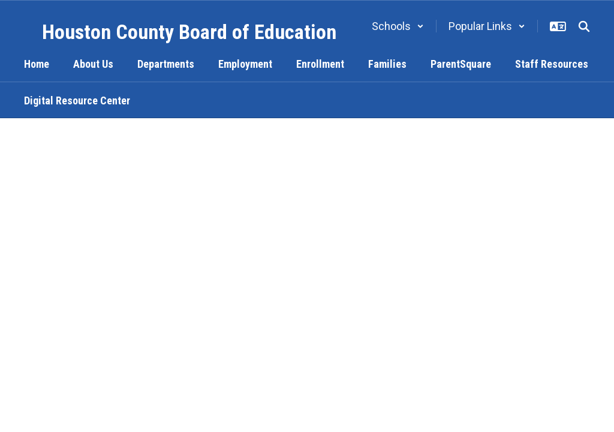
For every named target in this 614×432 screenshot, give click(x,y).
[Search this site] (584, 26)
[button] (398, 26)
